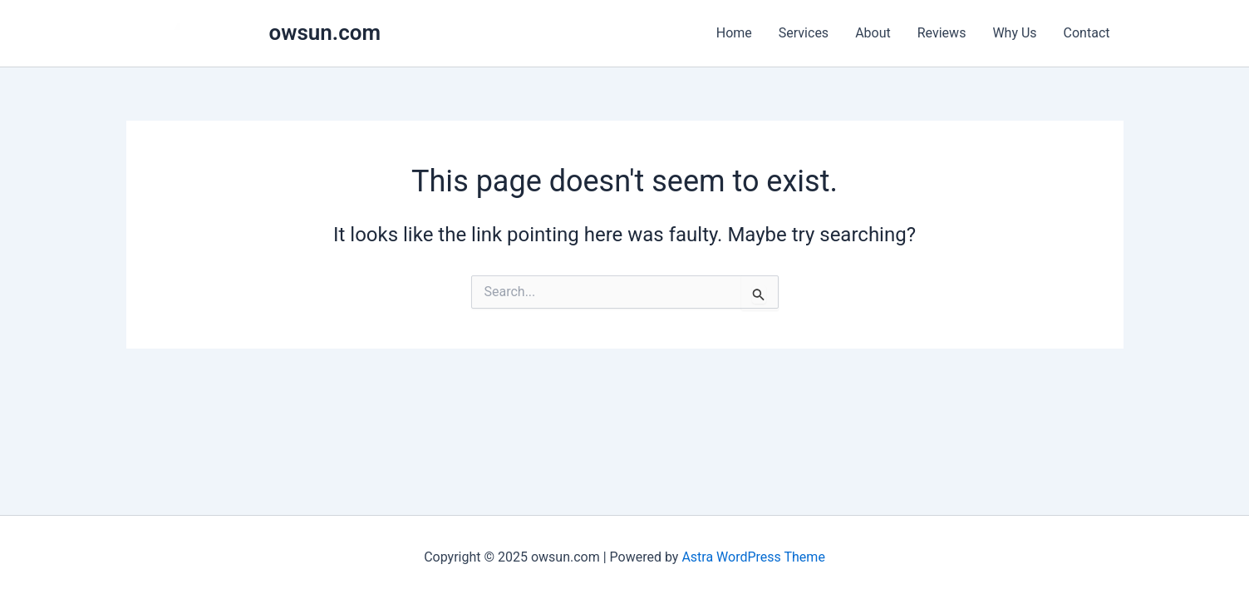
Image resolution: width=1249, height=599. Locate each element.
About (873, 33)
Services (804, 33)
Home (734, 33)
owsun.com (325, 32)
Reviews (941, 33)
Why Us (1014, 33)
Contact (1087, 33)
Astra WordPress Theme (752, 557)
